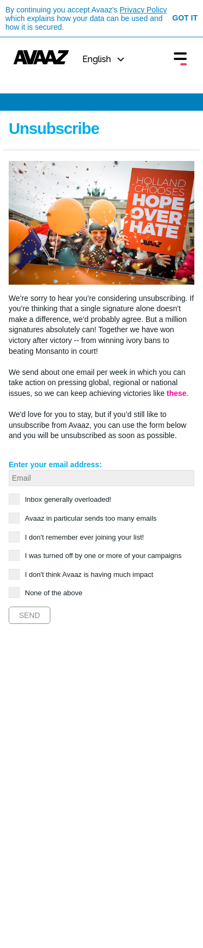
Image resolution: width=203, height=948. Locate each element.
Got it (185, 18)
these (177, 393)
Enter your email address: (55, 464)
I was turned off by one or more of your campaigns (100, 555)
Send (29, 615)
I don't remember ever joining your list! (81, 537)
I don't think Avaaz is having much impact (85, 574)
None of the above (50, 593)
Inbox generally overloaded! (65, 499)
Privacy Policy (143, 9)
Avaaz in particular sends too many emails (87, 518)
